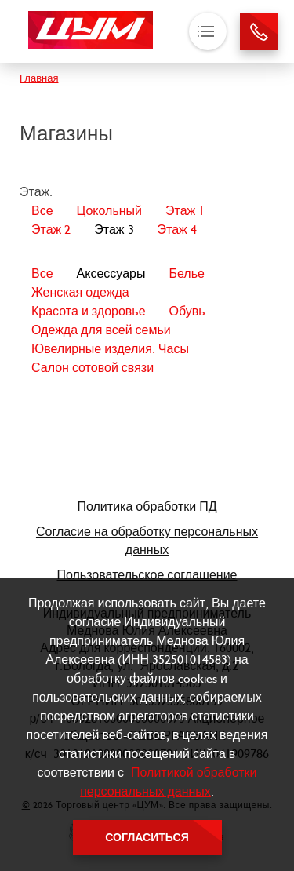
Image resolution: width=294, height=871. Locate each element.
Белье (186, 273)
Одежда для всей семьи (101, 330)
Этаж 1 (185, 210)
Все (42, 210)
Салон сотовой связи (92, 367)
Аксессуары (111, 273)
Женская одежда (80, 292)
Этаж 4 (177, 229)
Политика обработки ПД (146, 506)
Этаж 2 (51, 229)
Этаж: (36, 191)
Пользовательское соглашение (146, 574)
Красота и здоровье (88, 311)
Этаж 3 (113, 229)
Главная (39, 78)
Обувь (187, 311)
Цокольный (109, 210)
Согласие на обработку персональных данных (147, 540)
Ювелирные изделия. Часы (110, 348)
